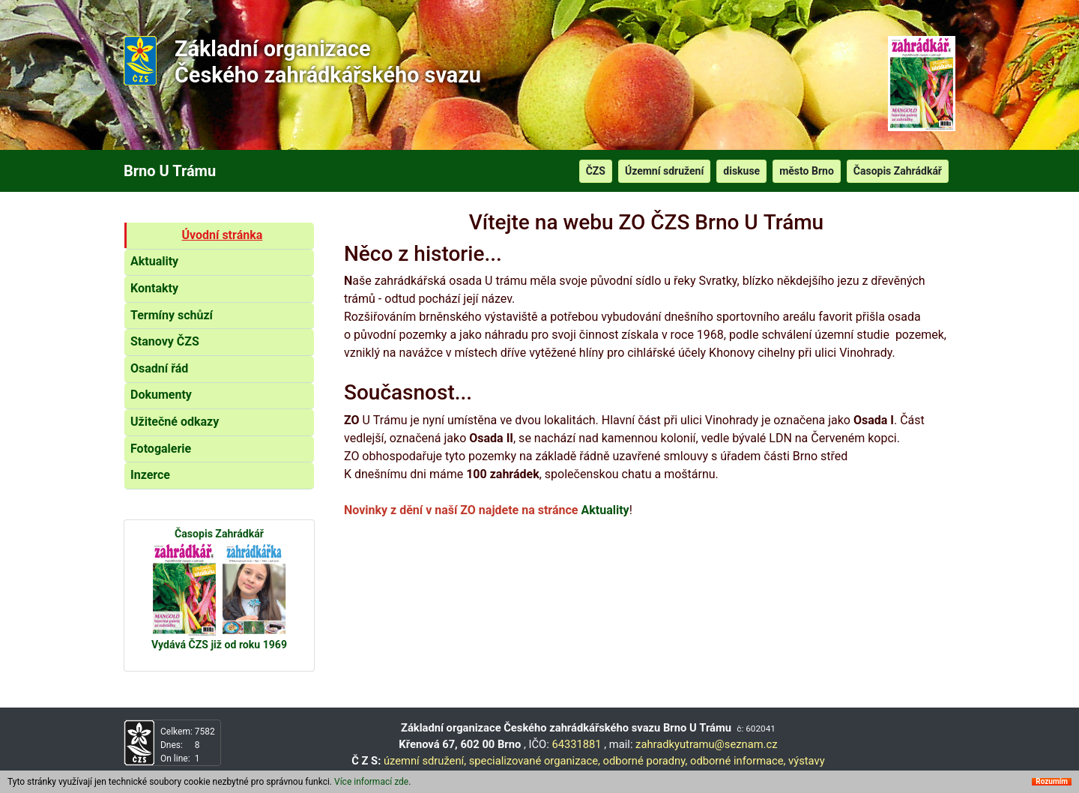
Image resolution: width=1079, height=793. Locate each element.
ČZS (595, 171)
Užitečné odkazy (174, 421)
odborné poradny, (645, 761)
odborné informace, (737, 761)
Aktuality (154, 261)
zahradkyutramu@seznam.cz (706, 744)
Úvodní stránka (222, 235)
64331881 (577, 744)
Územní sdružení (664, 171)
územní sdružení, (425, 761)
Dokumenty (161, 395)
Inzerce (150, 475)
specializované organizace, (534, 761)
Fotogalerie (160, 448)
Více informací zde (371, 782)
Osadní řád (159, 368)
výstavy (806, 761)
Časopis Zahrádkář (897, 171)
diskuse (741, 171)
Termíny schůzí (171, 315)
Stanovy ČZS (164, 341)
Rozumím (1052, 782)
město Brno (806, 171)
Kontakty (154, 288)
